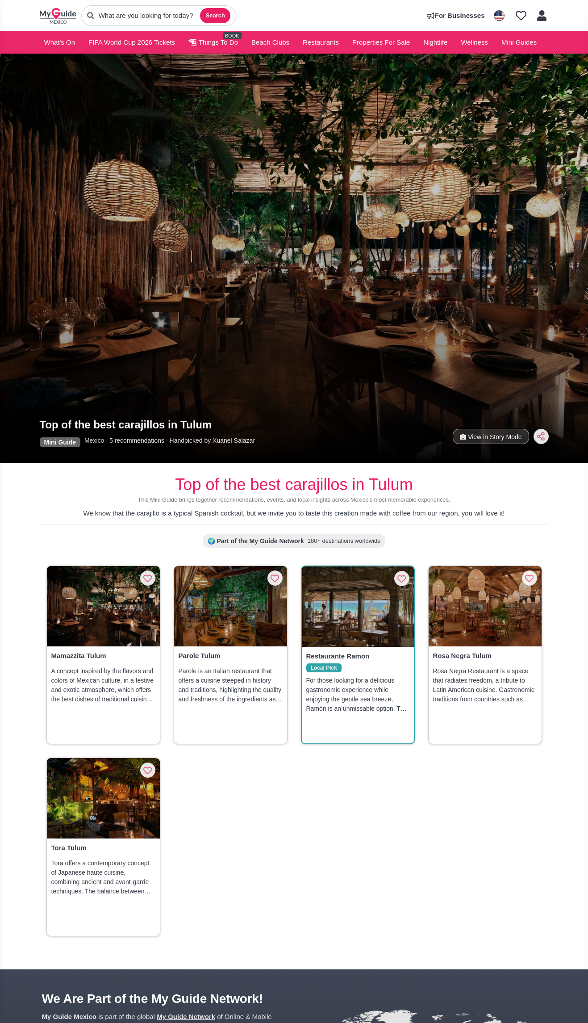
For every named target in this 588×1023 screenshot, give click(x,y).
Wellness (474, 42)
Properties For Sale (381, 42)
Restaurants (321, 42)
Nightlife (435, 42)
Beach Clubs (270, 42)
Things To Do (213, 42)
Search (215, 15)
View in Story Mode (490, 436)
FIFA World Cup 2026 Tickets (131, 42)
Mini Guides (519, 42)
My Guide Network (186, 1016)
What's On (59, 42)
